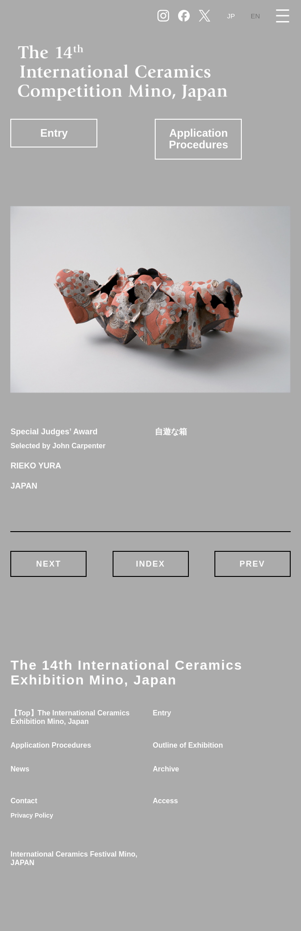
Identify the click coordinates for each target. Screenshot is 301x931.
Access (165, 801)
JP (231, 16)
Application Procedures (198, 139)
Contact (23, 801)
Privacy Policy (31, 815)
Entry (54, 133)
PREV (252, 563)
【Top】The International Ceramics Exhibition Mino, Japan (70, 717)
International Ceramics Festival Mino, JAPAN (73, 858)
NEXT (48, 563)
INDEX (150, 563)
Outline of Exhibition (187, 745)
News (19, 769)
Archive (166, 769)
